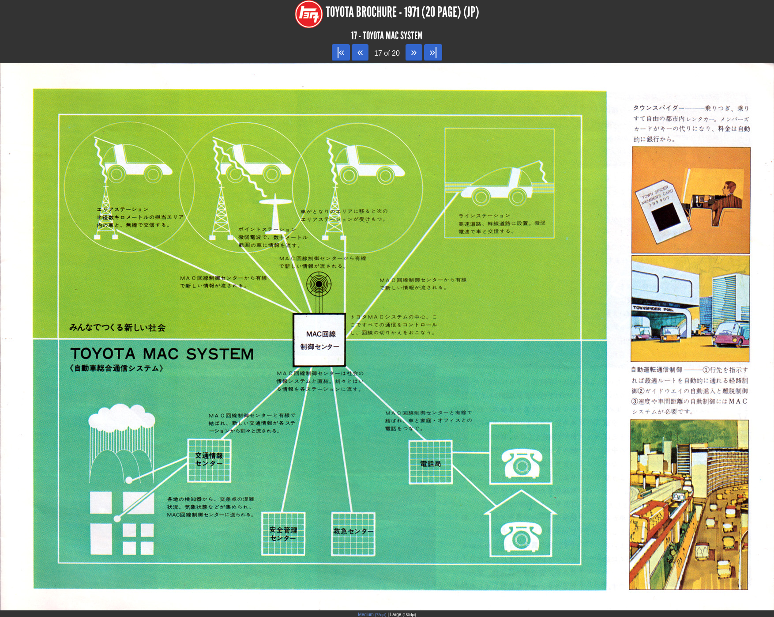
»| (433, 51)
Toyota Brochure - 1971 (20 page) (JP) (402, 12)
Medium (372, 614)
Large (403, 614)
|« (341, 51)
